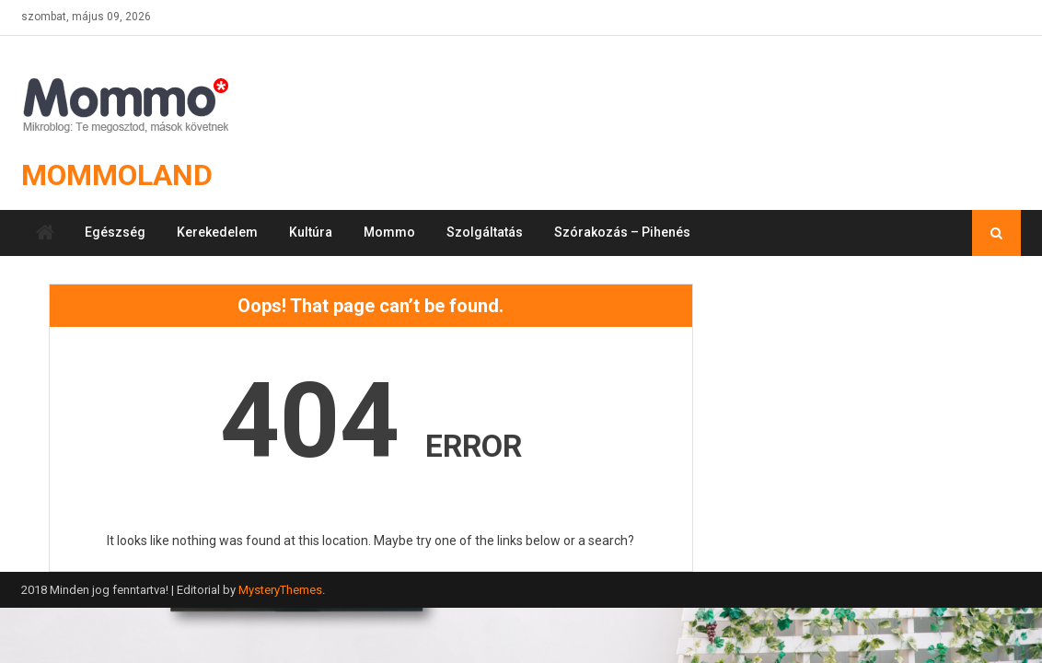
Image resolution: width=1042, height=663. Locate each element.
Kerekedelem (217, 232)
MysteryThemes (280, 590)
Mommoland (117, 174)
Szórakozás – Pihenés (622, 232)
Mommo (389, 232)
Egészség (115, 232)
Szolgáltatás (484, 232)
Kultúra (310, 232)
